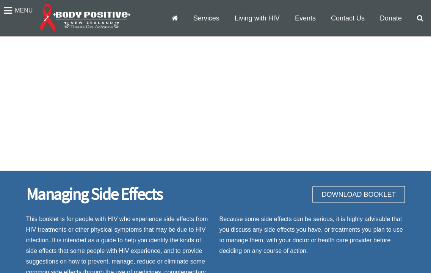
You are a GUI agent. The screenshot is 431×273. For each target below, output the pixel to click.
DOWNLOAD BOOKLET (358, 194)
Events (305, 18)
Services (206, 18)
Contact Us (348, 18)
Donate (391, 18)
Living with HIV (257, 18)
